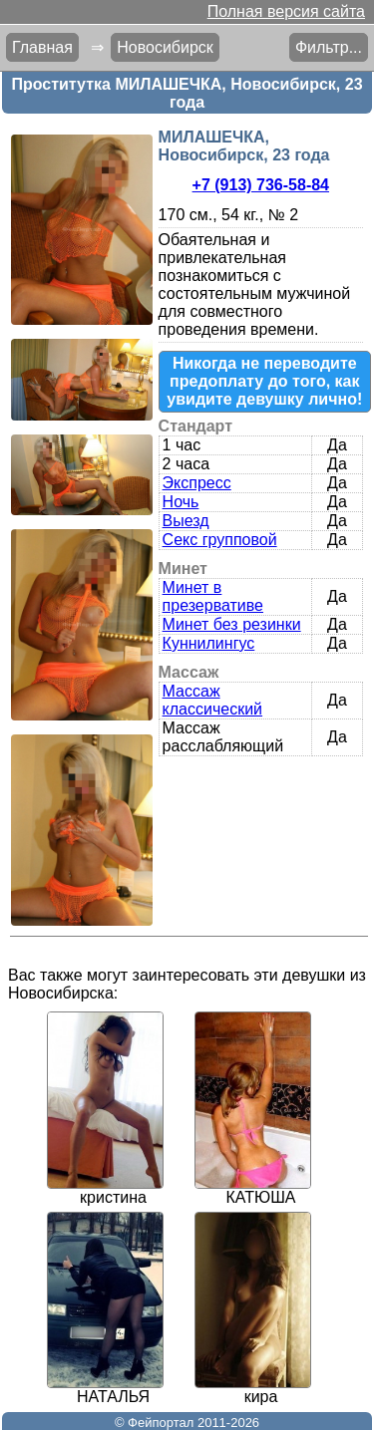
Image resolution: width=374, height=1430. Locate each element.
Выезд (186, 520)
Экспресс (197, 482)
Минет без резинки (232, 624)
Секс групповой (220, 539)
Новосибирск (165, 47)
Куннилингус (209, 643)
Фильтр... (328, 47)
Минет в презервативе (213, 596)
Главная (42, 47)
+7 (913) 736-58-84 (260, 184)
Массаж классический (212, 700)
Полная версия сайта (286, 11)
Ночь (181, 501)
